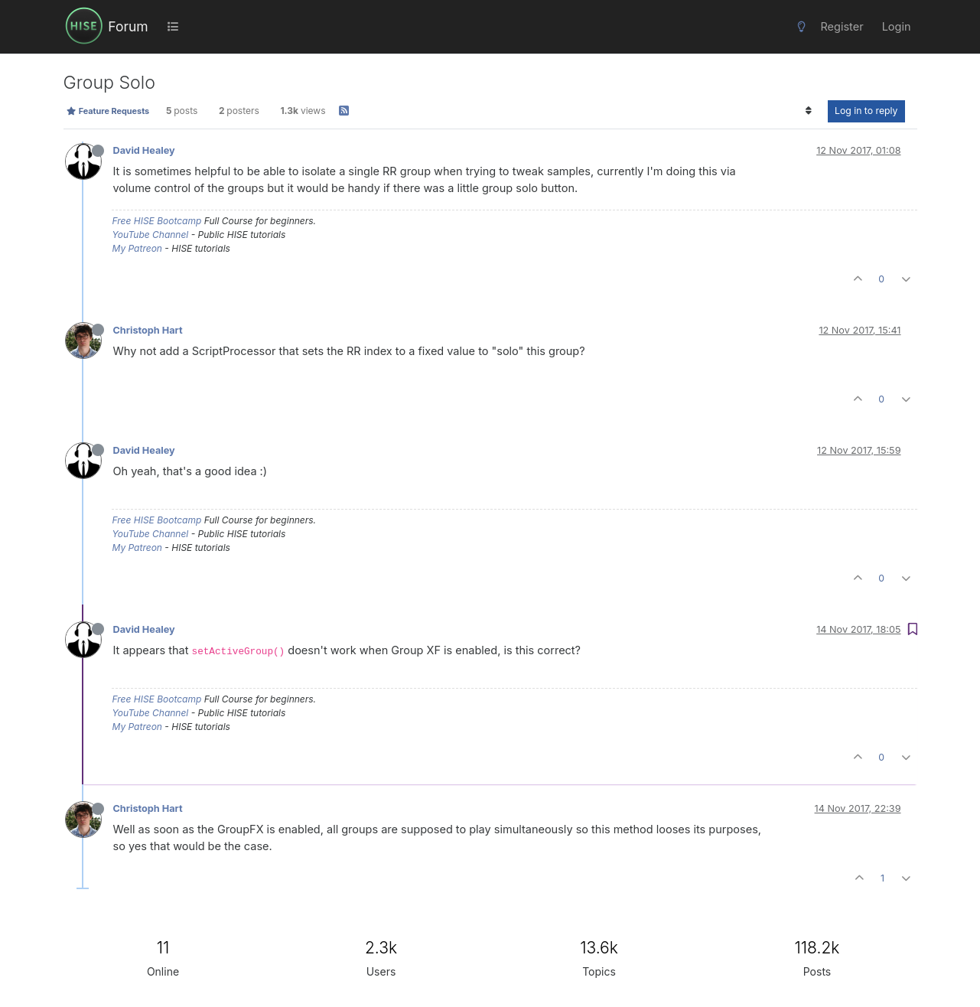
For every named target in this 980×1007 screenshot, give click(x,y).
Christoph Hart (148, 330)
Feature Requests (108, 111)
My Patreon (137, 248)
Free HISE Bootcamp (157, 220)
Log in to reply (866, 110)
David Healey (144, 150)
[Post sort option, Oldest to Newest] (809, 111)
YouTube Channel (150, 234)
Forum (128, 26)
